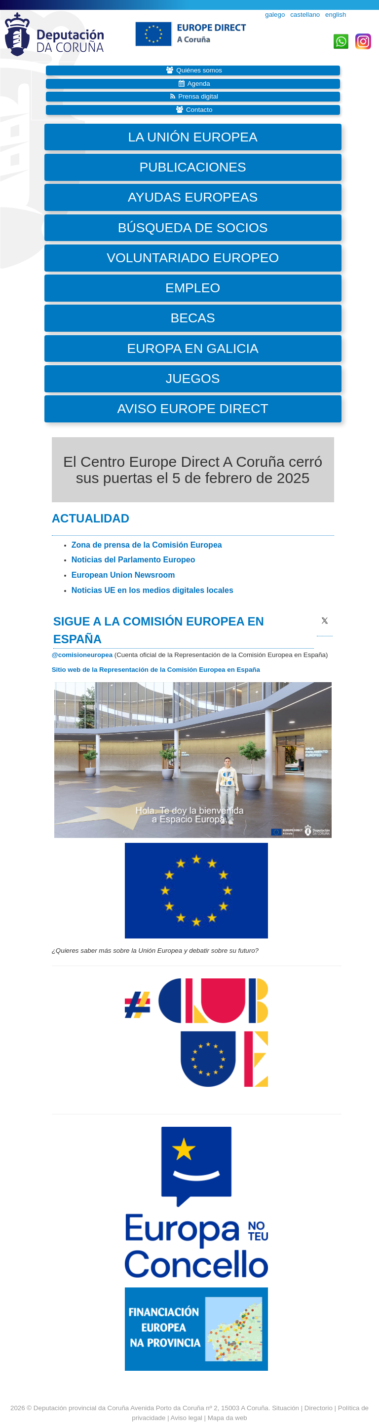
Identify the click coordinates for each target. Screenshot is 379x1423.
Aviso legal (186, 1418)
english (335, 14)
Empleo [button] (192, 287)
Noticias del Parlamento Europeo (133, 559)
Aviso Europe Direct (192, 408)
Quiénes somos (199, 70)
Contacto (199, 109)
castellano (305, 14)
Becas (192, 318)
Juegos (193, 378)
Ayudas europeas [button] (193, 197)
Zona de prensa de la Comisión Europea (147, 545)
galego (275, 14)
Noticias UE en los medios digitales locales (152, 590)
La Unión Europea (193, 137)
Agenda (199, 83)
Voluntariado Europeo (193, 257)
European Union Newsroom (123, 575)
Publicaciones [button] (193, 167)
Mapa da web (227, 1418)
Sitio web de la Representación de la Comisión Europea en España (156, 669)
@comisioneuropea (82, 655)
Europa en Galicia (193, 348)
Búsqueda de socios (193, 227)
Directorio (319, 1408)
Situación (285, 1408)
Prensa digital (198, 96)
